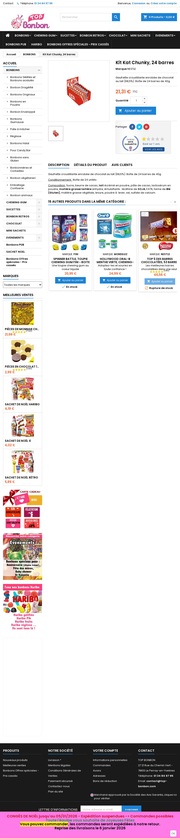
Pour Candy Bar (20, 150)
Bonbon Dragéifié (21, 87)
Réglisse (15, 136)
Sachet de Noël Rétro (21, 477)
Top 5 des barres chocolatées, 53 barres (160, 260)
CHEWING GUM (44, 35)
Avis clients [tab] (122, 165)
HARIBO (36, 44)
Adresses (99, 776)
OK (173, 833)
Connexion (138, 3)
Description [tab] (58, 165)
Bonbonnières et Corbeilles (21, 169)
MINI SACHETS (140, 35)
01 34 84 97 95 (43, 3)
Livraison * (54, 760)
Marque (121, 69)
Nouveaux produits (15, 760)
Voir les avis (153, 149)
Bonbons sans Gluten (19, 159)
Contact (8, 3)
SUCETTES (67, 35)
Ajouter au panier (135, 110)
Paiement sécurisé (60, 781)
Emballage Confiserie (17, 186)
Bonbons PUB (16, 44)
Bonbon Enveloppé (22, 112)
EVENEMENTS (164, 35)
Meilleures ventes (14, 765)
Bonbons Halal (19, 143)
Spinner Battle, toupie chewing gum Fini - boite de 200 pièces (70, 262)
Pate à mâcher (20, 129)
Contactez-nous (59, 786)
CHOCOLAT (117, 35)
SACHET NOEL (15, 252)
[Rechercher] (90, 17)
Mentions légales (59, 765)
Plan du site (55, 791)
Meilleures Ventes (18, 295)
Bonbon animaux (21, 195)
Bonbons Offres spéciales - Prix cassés (78, 44)
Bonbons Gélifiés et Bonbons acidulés (22, 78)
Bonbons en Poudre (18, 103)
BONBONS (22, 35)
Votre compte (105, 750)
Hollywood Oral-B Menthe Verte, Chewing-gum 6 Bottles (115, 262)
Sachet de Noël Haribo (22, 404)
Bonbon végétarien (23, 178)
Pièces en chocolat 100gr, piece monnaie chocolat (22, 366)
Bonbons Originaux (22, 94)
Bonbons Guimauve (17, 120)
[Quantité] (136, 101)
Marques (11, 276)
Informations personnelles (110, 760)
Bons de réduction (105, 781)
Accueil (10, 63)
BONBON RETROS (92, 35)
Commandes (102, 765)
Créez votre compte (164, 3)
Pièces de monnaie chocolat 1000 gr (22, 329)
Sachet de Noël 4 (18, 440)
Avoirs (97, 770)
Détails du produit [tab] (90, 165)
